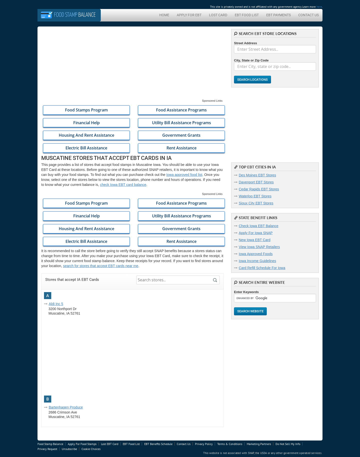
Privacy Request (47, 449)
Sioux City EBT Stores (256, 203)
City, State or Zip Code (251, 60)
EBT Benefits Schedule (158, 444)
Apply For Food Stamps (82, 444)
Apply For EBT (189, 15)
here (319, 6)
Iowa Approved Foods (255, 254)
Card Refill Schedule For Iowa (262, 268)
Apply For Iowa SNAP (255, 233)
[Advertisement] (132, 64)
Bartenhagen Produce (66, 407)
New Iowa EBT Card (254, 240)
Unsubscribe (69, 449)
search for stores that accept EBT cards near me (100, 266)
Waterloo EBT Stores (255, 196)
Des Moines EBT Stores (257, 175)
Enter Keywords (246, 292)
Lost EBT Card (109, 444)
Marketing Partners (259, 444)
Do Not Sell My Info (288, 444)
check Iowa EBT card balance (123, 185)
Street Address (245, 43)
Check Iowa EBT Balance (258, 226)
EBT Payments (278, 15)
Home (164, 15)
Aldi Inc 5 (56, 304)
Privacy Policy (204, 444)
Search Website (250, 311)
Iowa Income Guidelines (257, 261)
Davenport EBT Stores (256, 182)
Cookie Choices (91, 449)
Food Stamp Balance (50, 444)
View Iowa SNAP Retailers (259, 247)
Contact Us (308, 15)
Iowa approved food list (184, 175)
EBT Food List (247, 15)
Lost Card (218, 15)
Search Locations (252, 79)
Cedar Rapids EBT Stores (259, 189)
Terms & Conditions (229, 444)
